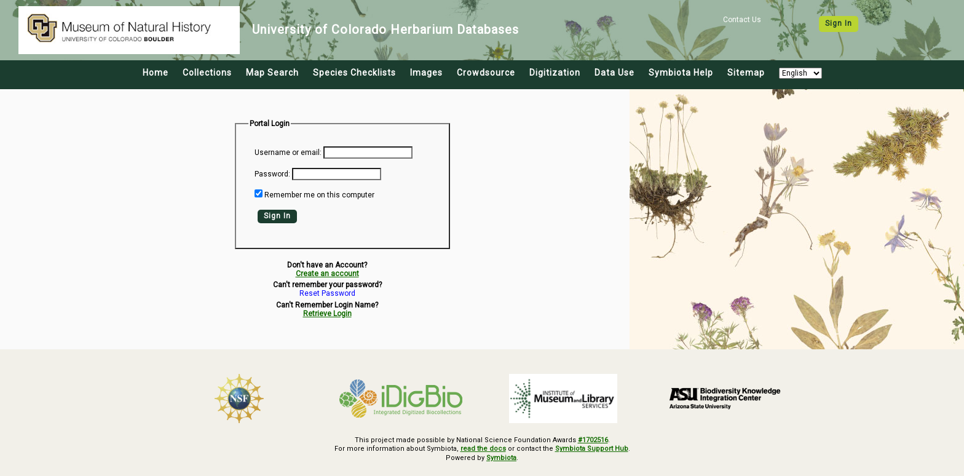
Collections (207, 72)
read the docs (483, 449)
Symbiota (501, 458)
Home (155, 72)
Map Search (272, 72)
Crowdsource (486, 72)
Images (426, 72)
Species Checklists (354, 72)
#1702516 (593, 440)
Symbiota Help (681, 72)
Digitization (554, 72)
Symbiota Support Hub (591, 449)
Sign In (838, 23)
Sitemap (746, 72)
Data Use (614, 72)
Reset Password (327, 294)
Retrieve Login (327, 313)
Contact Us (742, 19)
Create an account (327, 273)
